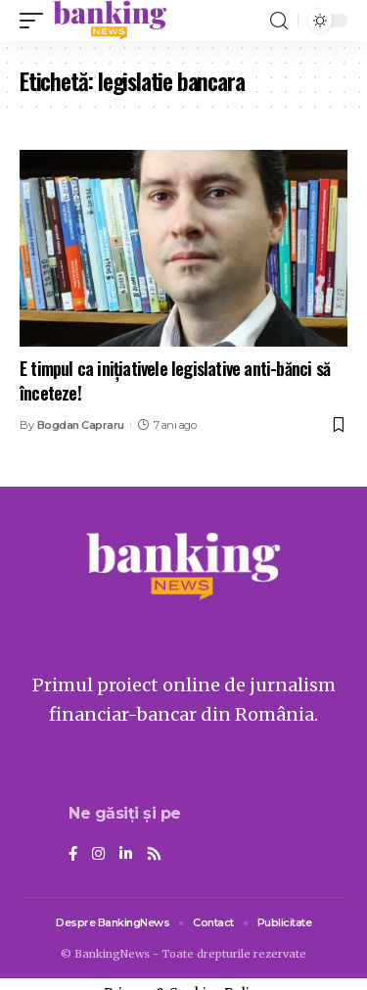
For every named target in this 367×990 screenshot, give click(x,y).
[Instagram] (98, 855)
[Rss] (154, 855)
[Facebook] (73, 855)
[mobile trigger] (36, 20)
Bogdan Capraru (80, 425)
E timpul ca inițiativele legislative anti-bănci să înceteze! (175, 380)
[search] (279, 21)
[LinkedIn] (125, 855)
